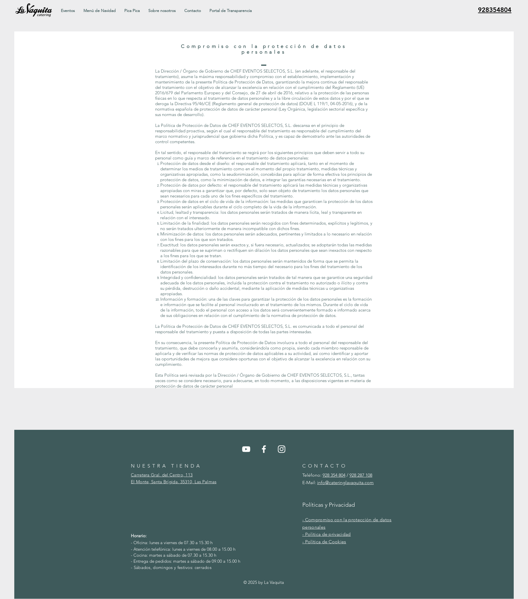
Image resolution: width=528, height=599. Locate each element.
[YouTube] (246, 449)
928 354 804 (334, 475)
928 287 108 (360, 475)
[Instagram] (282, 449)
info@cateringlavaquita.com (345, 482)
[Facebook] (264, 449)
